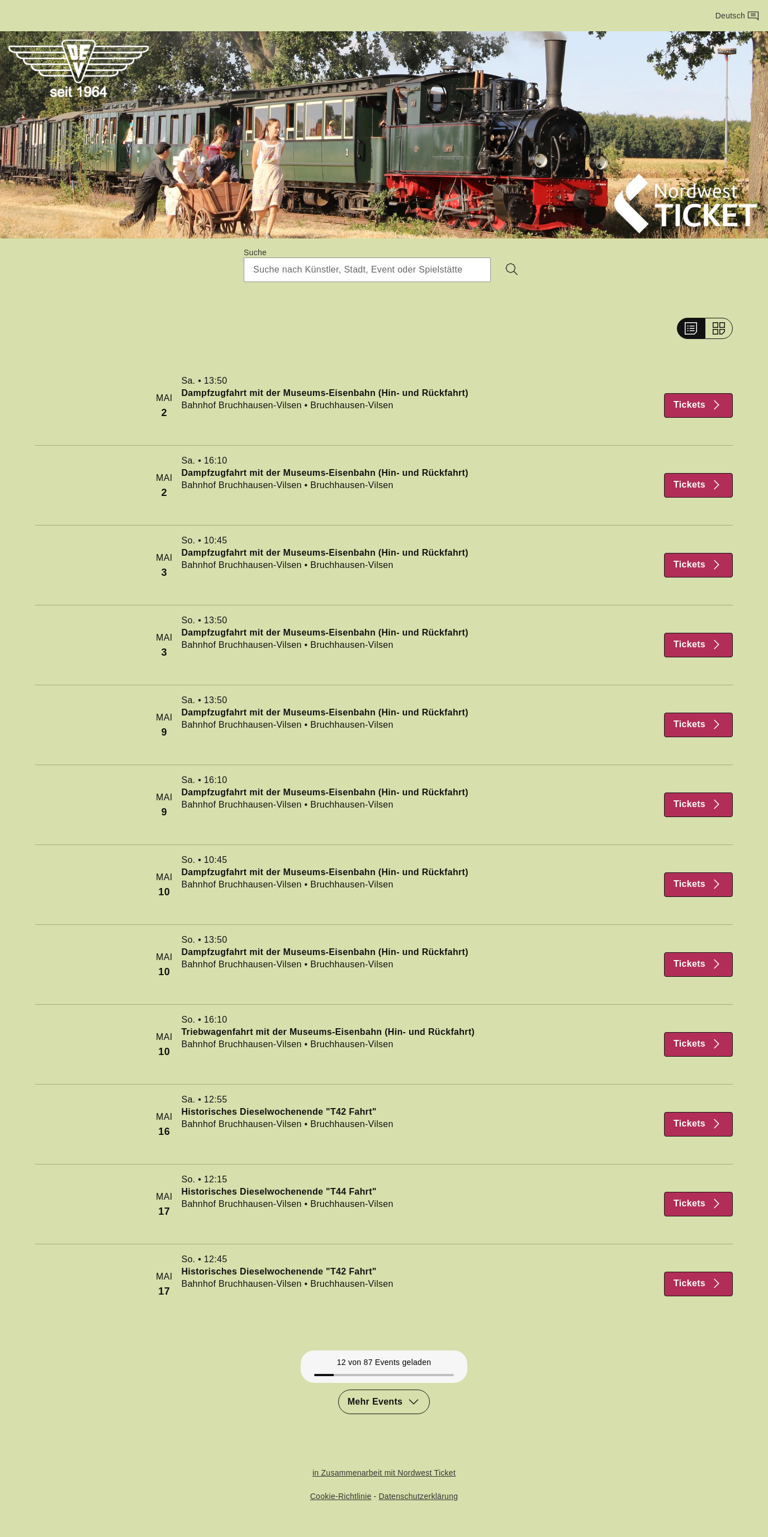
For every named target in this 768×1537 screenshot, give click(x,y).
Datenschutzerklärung (418, 1496)
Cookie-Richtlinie (341, 1496)
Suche (255, 252)
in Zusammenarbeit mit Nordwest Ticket (384, 1472)
